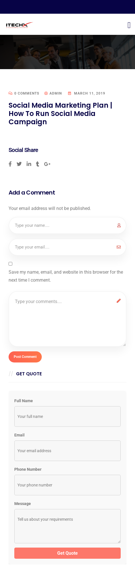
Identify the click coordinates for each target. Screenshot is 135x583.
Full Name (23, 400)
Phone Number (27, 469)
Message (22, 503)
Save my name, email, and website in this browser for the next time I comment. (66, 276)
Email (19, 435)
